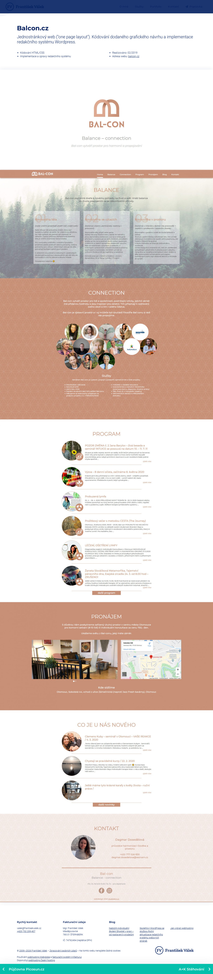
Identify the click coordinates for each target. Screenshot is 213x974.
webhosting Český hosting (41, 960)
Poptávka (193, 6)
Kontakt (173, 6)
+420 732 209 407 (26, 931)
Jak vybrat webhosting (181, 928)
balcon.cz (133, 56)
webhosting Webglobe (39, 957)
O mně (123, 6)
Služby (139, 6)
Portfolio (156, 6)
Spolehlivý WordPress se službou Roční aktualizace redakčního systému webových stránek (152, 934)
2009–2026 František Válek (33, 950)
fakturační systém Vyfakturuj (67, 957)
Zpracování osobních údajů (63, 950)
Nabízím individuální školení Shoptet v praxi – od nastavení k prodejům (121, 931)
